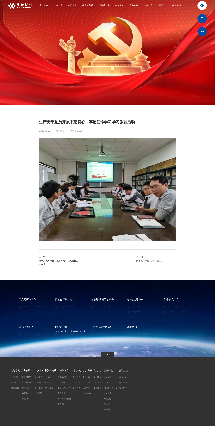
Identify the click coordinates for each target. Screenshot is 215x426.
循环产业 (25, 398)
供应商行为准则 (110, 387)
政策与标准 (62, 376)
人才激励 (87, 392)
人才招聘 (87, 382)
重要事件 (61, 392)
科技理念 (38, 376)
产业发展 (58, 5)
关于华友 (15, 376)
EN (202, 31)
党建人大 (148, 5)
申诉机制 (61, 403)
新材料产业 (26, 387)
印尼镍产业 (26, 382)
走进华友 (43, 5)
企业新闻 (76, 376)
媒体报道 (76, 387)
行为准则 (108, 382)
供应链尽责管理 (64, 387)
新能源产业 (26, 392)
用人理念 (87, 376)
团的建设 (97, 387)
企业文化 (15, 382)
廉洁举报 (123, 387)
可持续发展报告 (64, 398)
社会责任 (61, 382)
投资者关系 (87, 5)
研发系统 (38, 382)
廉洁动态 (123, 382)
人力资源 (133, 5)
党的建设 (97, 376)
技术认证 (38, 392)
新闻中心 (119, 5)
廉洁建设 (176, 5)
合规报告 (108, 403)
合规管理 (108, 392)
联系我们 (15, 387)
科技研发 (72, 5)
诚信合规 (162, 5)
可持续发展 (104, 5)
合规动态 (108, 398)
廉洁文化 (123, 376)
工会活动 (97, 382)
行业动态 (76, 382)
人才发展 (87, 387)
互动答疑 (49, 382)
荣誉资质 (38, 387)
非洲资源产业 (27, 376)
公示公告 (49, 376)
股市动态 (49, 387)
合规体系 (108, 376)
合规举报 (108, 408)
